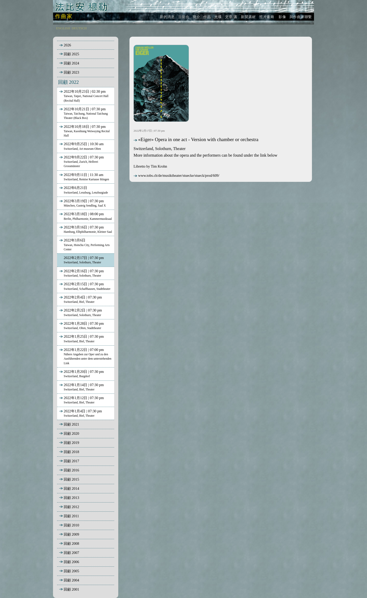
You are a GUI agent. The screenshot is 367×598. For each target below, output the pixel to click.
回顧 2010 (71, 525)
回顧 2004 (71, 580)
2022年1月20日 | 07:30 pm (81, 374)
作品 (207, 17)
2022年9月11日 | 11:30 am (83, 177)
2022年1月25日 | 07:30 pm (81, 338)
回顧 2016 (71, 470)
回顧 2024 (71, 63)
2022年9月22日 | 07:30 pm (81, 161)
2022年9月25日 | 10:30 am (80, 146)
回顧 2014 (71, 488)
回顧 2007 (71, 553)
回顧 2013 (71, 498)
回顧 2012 (71, 507)
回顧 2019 (71, 443)
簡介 (196, 17)
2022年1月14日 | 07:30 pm (81, 387)
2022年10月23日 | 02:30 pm (83, 95)
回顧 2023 (71, 72)
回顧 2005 (71, 571)
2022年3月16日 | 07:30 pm (85, 229)
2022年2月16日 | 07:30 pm (81, 273)
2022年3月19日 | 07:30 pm (82, 203)
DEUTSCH (79, 28)
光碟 (218, 17)
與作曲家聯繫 (301, 17)
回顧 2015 (71, 479)
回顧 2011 (71, 516)
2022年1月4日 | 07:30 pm (80, 413)
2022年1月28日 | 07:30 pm (81, 325)
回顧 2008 (71, 543)
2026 (67, 45)
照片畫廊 (266, 17)
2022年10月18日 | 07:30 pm (84, 131)
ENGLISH (63, 28)
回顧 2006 (71, 562)
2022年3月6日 (84, 244)
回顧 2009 (71, 534)
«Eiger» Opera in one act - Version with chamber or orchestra (196, 139)
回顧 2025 (71, 54)
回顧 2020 (71, 433)
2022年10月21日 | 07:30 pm (83, 113)
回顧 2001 (71, 589)
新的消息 (167, 17)
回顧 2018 (71, 452)
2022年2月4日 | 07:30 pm (80, 299)
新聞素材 (248, 17)
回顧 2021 (71, 424)
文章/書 (231, 17)
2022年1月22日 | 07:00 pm (84, 356)
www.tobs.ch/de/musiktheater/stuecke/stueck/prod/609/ (176, 175)
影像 (282, 17)
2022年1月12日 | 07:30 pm (81, 400)
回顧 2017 (71, 461)
